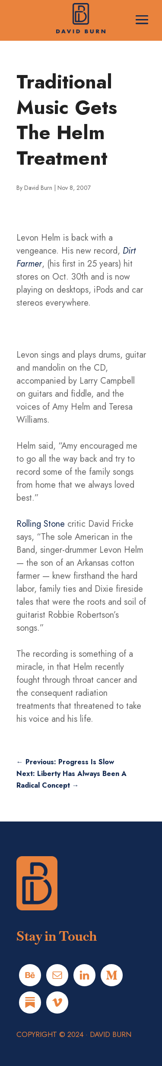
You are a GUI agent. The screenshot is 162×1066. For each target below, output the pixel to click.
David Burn (38, 187)
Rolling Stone (40, 524)
